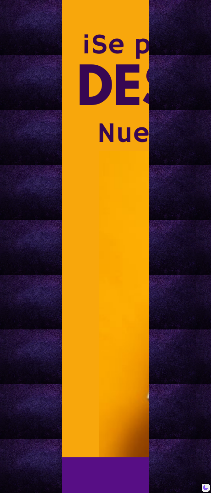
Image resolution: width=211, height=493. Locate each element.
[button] (206, 488)
